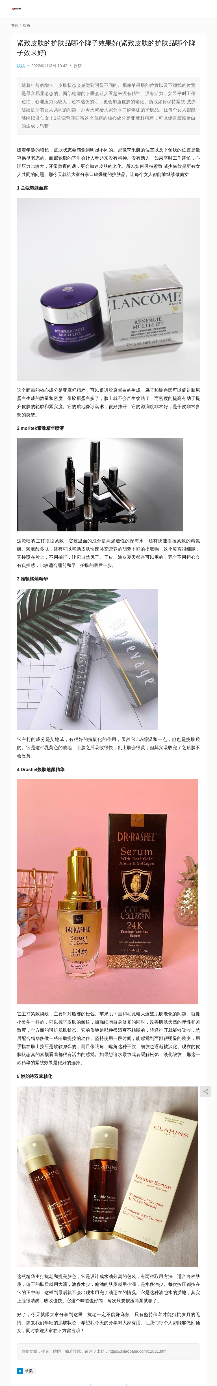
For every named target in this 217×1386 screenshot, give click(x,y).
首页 (14, 25)
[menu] (200, 9)
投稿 (78, 65)
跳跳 (21, 65)
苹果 (29, 1371)
